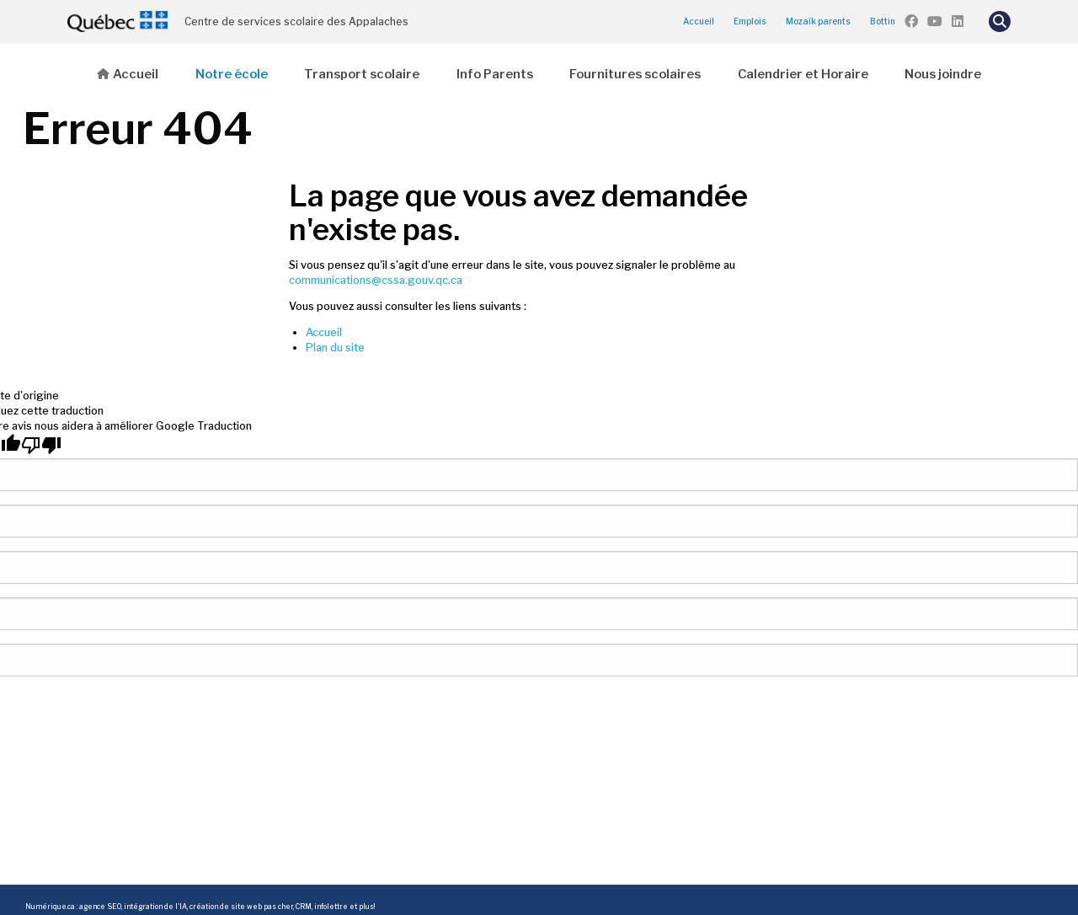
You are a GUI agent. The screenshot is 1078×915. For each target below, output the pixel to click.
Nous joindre (943, 74)
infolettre (331, 906)
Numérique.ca (50, 906)
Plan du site (335, 347)
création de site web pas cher (241, 906)
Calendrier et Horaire (803, 74)
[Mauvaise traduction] (41, 445)
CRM (304, 906)
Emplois (750, 21)
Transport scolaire (361, 74)
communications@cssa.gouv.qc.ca (375, 280)
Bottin (882, 21)
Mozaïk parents (818, 21)
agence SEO (100, 906)
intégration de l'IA (155, 906)
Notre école (231, 74)
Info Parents (494, 74)
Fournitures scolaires (635, 74)
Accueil (698, 21)
